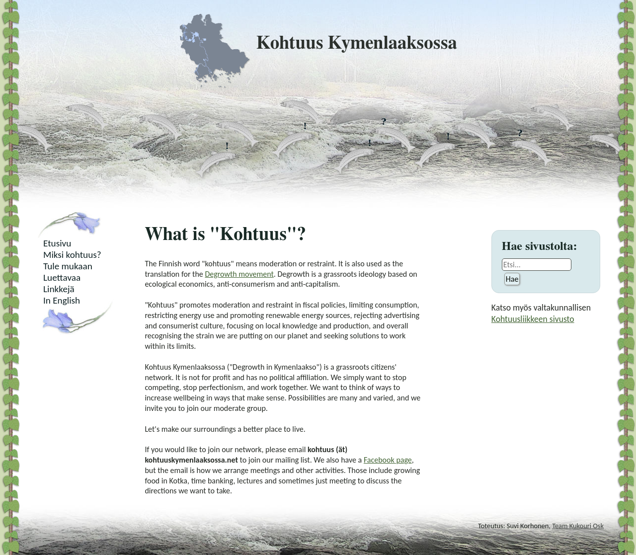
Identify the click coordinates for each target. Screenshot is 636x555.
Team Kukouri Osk (578, 525)
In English (61, 300)
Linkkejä (59, 289)
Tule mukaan (67, 266)
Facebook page (388, 460)
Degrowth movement (239, 274)
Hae (512, 279)
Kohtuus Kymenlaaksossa (318, 43)
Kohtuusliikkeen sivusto (532, 319)
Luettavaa (61, 277)
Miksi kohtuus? (72, 254)
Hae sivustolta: (539, 246)
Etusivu (57, 243)
